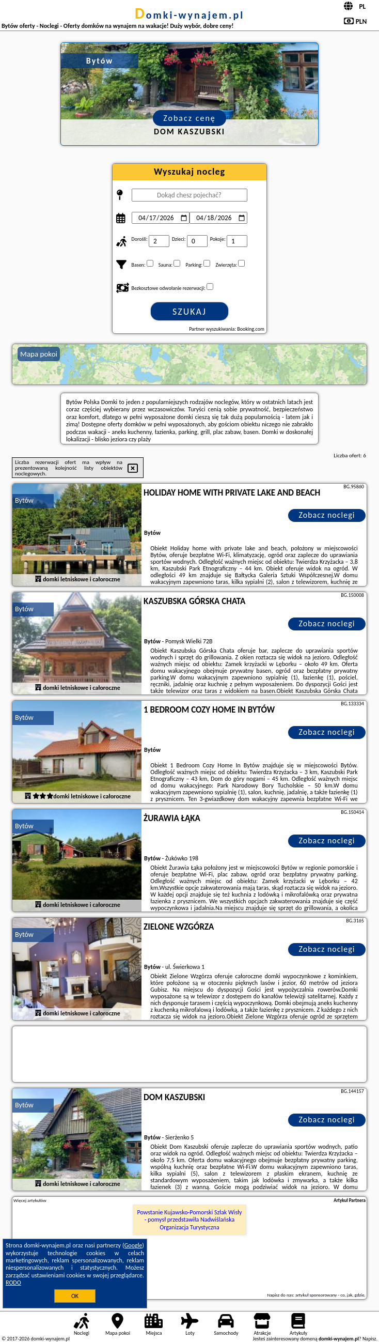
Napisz (369, 1338)
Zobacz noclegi (326, 515)
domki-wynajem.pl (189, 15)
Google (133, 1245)
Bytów (24, 500)
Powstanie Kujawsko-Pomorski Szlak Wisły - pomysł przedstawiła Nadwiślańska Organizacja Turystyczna (189, 1220)
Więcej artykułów (29, 1200)
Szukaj (189, 311)
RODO (13, 1282)
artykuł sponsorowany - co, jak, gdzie (330, 1295)
